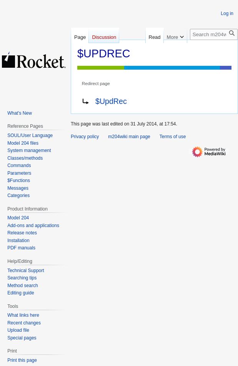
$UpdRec (111, 101)
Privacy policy (85, 136)
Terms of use (173, 136)
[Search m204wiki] (214, 34)
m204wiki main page (129, 136)
